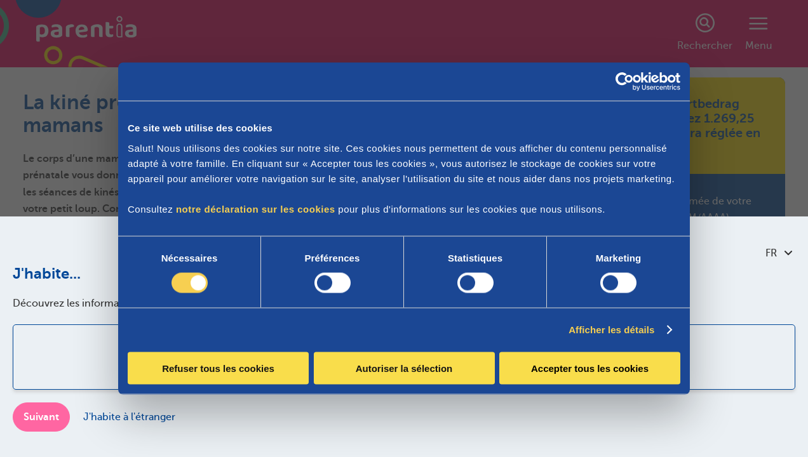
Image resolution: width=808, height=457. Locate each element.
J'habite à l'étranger (129, 417)
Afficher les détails (611, 329)
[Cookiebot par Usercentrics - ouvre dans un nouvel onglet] (624, 81)
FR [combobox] (778, 253)
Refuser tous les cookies (218, 367)
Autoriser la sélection (404, 367)
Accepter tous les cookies (590, 367)
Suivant (41, 417)
